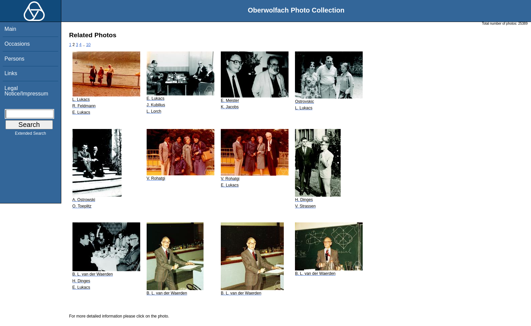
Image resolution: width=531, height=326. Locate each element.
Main (10, 29)
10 (88, 44)
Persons (14, 59)
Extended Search (30, 135)
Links (10, 73)
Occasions (17, 44)
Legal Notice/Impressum (26, 90)
